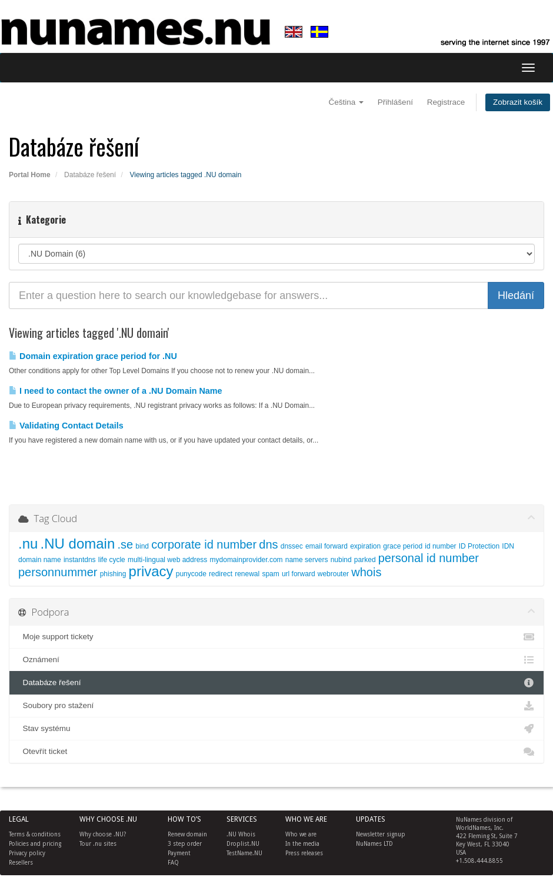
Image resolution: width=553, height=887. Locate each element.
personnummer (58, 572)
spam (270, 574)
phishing (113, 574)
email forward (326, 546)
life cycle (111, 560)
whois (366, 572)
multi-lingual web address (167, 560)
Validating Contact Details (66, 425)
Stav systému (276, 729)
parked (365, 560)
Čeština (346, 102)
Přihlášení (395, 102)
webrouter (333, 574)
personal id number (428, 558)
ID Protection (479, 546)
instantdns (80, 560)
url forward (298, 574)
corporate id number (203, 544)
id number (440, 546)
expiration (365, 546)
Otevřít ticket (276, 752)
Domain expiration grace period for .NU (93, 356)
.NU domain (78, 544)
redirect (220, 574)
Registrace (446, 102)
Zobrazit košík (517, 102)
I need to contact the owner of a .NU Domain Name (115, 391)
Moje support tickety (276, 637)
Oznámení (276, 660)
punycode (191, 574)
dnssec (292, 546)
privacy (151, 571)
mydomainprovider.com (246, 560)
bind (142, 546)
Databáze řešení (90, 175)
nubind (341, 560)
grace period (402, 546)
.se (125, 544)
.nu (28, 544)
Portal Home (30, 175)
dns (268, 544)
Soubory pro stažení (276, 706)
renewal (247, 574)
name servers (306, 560)
